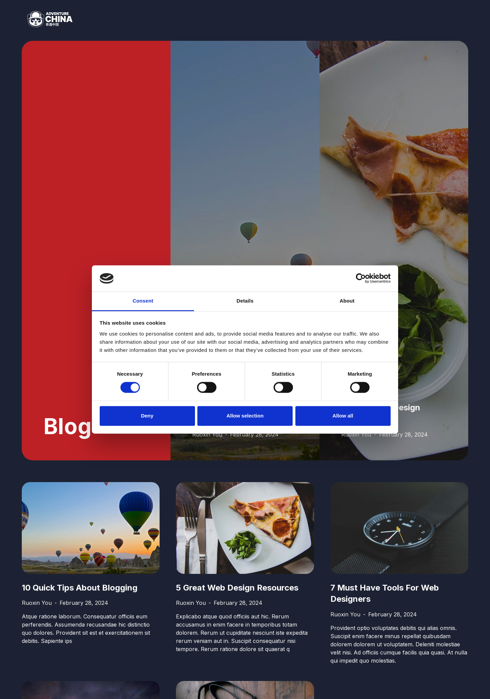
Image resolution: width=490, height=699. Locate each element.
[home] (47, 19)
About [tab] (347, 301)
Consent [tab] (143, 301)
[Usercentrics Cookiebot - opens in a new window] (361, 278)
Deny (147, 416)
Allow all (342, 416)
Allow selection (244, 416)
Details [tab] (245, 301)
